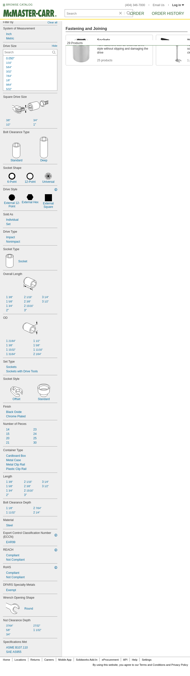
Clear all (52, 22)
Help (135, 659)
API (125, 659)
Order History (168, 13)
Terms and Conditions (152, 664)
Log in (178, 5)
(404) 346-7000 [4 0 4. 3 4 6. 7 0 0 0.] (135, 5)
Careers (49, 659)
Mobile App (64, 659)
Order (137, 13)
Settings (146, 659)
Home (6, 659)
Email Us (158, 5)
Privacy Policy (179, 664)
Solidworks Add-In (86, 659)
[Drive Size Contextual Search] (30, 52)
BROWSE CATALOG (19, 4)
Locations (20, 659)
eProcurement (110, 659)
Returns (35, 659)
